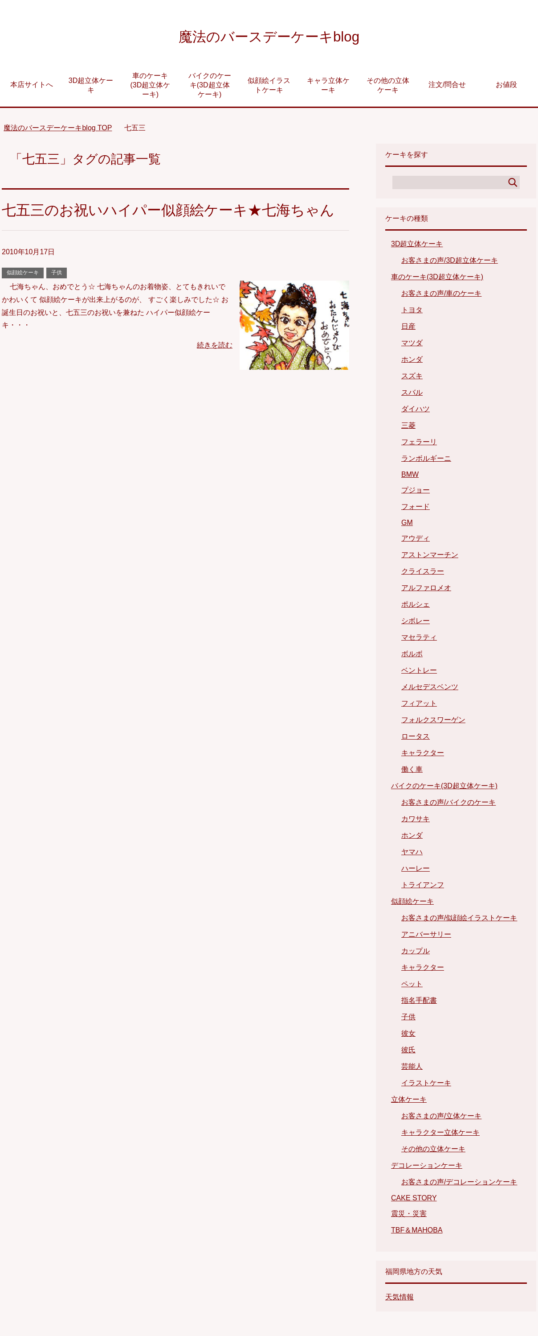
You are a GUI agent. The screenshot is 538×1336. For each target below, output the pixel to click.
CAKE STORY (414, 1200)
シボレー (415, 623)
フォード (415, 509)
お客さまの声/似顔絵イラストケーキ (459, 920)
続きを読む (214, 370)
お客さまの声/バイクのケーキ (448, 804)
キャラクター (422, 755)
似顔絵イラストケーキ (269, 87)
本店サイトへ (31, 87)
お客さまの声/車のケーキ (441, 295)
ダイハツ (415, 411)
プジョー (415, 492)
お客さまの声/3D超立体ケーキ (449, 262)
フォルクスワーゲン (433, 722)
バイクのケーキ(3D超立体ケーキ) (209, 87)
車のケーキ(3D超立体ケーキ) (150, 87)
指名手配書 (419, 1002)
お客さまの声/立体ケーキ (441, 1118)
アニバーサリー (426, 936)
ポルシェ (415, 606)
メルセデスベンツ (429, 689)
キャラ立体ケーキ (328, 87)
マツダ (412, 345)
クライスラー (422, 573)
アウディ (415, 540)
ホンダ (412, 361)
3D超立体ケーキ (91, 87)
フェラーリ (419, 444)
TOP (58, 130)
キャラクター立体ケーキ (440, 1134)
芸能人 (412, 1068)
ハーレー (415, 870)
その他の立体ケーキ (388, 87)
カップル (415, 953)
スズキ (412, 378)
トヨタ (412, 312)
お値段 (506, 87)
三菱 (408, 427)
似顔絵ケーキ (23, 297)
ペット (412, 986)
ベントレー (419, 672)
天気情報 (399, 1299)
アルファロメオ (426, 590)
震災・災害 (409, 1216)
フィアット (419, 705)
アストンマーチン (429, 557)
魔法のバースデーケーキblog (269, 37)
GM (407, 525)
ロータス (415, 738)
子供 (56, 297)
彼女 (408, 1035)
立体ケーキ (409, 1101)
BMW (410, 476)
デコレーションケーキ (426, 1167)
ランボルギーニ (426, 460)
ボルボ (412, 656)
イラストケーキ (426, 1085)
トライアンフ (422, 887)
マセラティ (419, 639)
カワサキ (415, 821)
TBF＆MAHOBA (417, 1232)
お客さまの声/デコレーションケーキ (459, 1184)
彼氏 (408, 1052)
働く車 (412, 771)
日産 (408, 328)
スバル (412, 394)
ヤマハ (412, 854)
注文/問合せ (447, 87)
